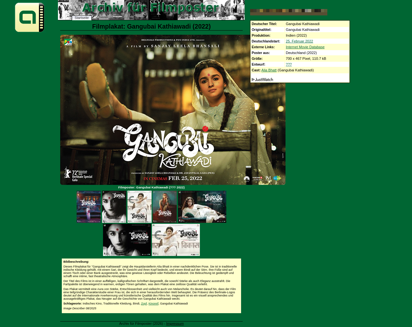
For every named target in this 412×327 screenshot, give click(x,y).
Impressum (175, 323)
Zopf (144, 303)
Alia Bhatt (268, 70)
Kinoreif (153, 303)
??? (289, 64)
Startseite (82, 18)
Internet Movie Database (305, 47)
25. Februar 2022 (299, 41)
